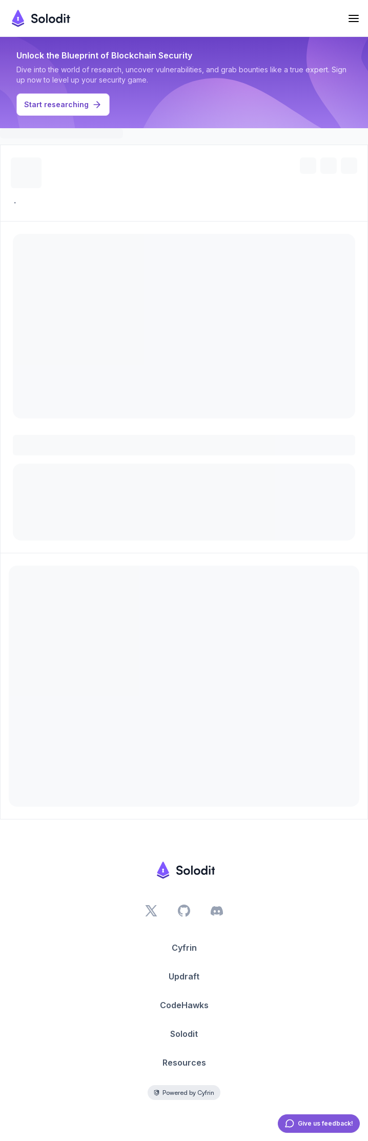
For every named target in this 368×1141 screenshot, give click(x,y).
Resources (184, 1062)
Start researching (63, 104)
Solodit (184, 1034)
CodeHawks (184, 1005)
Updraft (184, 976)
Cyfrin (184, 948)
